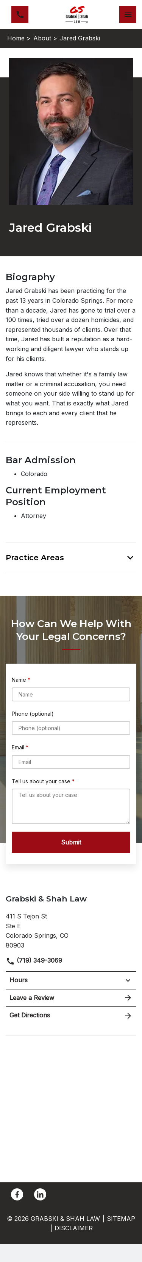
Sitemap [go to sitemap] (121, 1218)
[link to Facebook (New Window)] (17, 1194)
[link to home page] (76, 14)
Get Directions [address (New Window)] (71, 1015)
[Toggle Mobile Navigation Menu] (127, 14)
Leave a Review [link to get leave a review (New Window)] (71, 997)
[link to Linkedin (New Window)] (40, 1194)
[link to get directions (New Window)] (71, 930)
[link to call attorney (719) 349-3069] (19, 14)
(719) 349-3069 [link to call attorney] (34, 960)
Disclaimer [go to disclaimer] (74, 1228)
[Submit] (71, 842)
